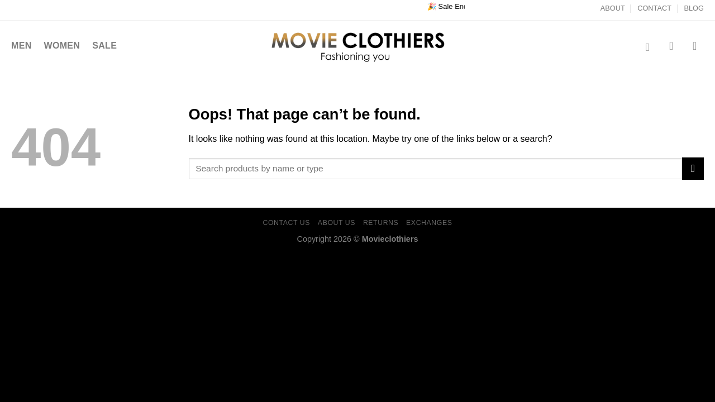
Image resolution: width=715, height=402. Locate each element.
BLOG (694, 8)
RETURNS (380, 223)
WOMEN (62, 45)
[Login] (698, 46)
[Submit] (693, 168)
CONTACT (654, 8)
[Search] (651, 47)
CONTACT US (287, 223)
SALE (104, 45)
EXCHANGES (429, 223)
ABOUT (612, 8)
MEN (21, 45)
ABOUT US (336, 223)
